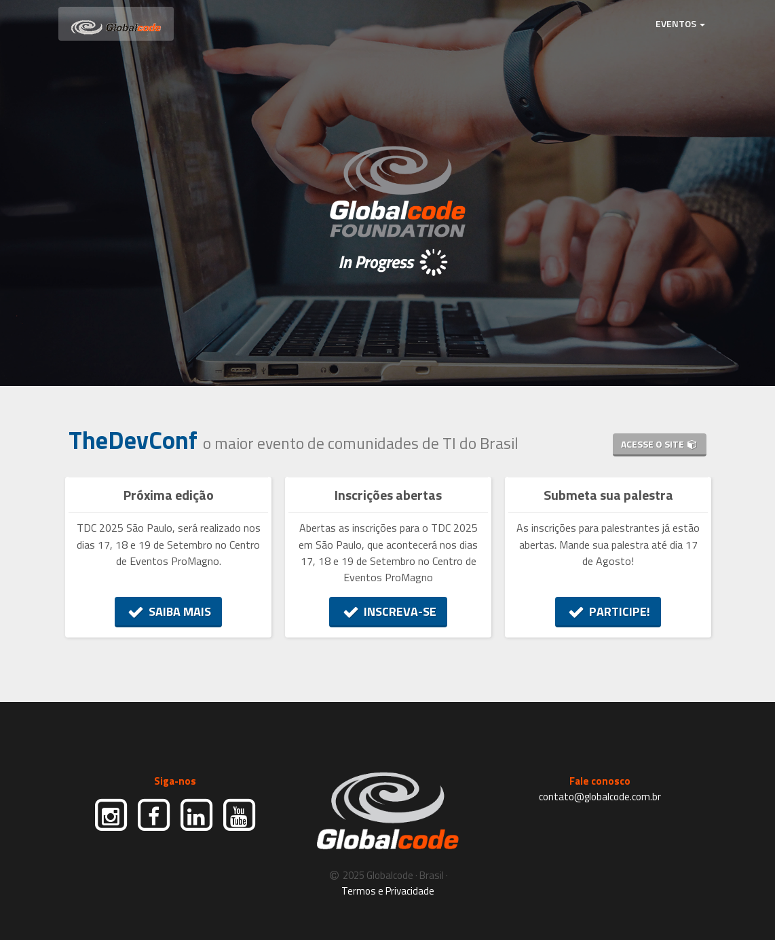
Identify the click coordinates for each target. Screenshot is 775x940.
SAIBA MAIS (169, 611)
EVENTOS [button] (680, 23)
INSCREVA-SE (388, 611)
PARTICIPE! (608, 611)
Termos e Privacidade (387, 891)
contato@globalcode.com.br (600, 796)
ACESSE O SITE (659, 444)
